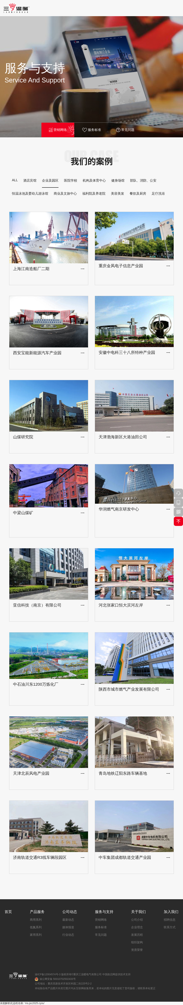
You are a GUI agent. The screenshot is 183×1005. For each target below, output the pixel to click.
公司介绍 (137, 919)
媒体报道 (68, 927)
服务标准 (91, 130)
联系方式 (169, 927)
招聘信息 (169, 919)
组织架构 (137, 942)
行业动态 (68, 934)
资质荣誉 (137, 949)
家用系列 (36, 934)
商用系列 (36, 919)
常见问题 (125, 130)
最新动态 (68, 919)
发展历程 (137, 934)
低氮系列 (36, 927)
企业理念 (137, 927)
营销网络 (58, 130)
